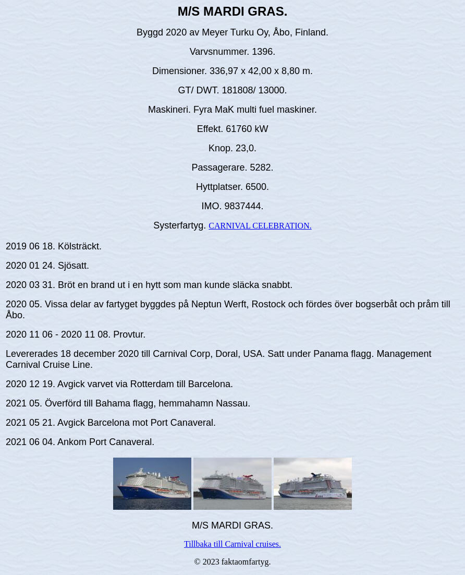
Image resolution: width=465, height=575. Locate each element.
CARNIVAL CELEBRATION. (260, 225)
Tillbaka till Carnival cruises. (232, 544)
